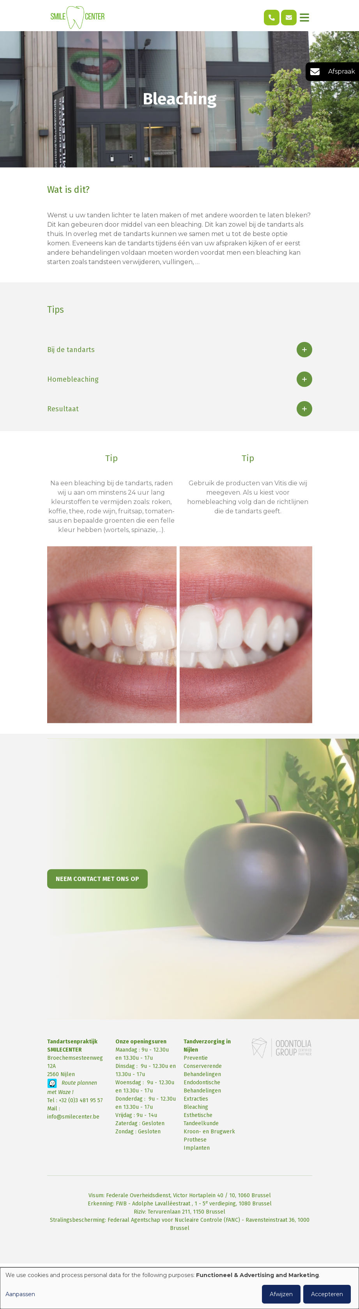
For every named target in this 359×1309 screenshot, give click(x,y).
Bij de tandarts (71, 356)
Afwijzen (281, 1294)
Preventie (196, 1058)
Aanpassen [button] (20, 1294)
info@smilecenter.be (73, 1116)
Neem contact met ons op (97, 885)
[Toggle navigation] (304, 17)
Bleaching (196, 1107)
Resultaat (63, 415)
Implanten (197, 1148)
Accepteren (327, 1294)
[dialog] (179, 1288)
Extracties (196, 1099)
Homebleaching (73, 386)
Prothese (195, 1139)
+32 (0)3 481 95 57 (81, 1100)
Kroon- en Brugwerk (209, 1131)
